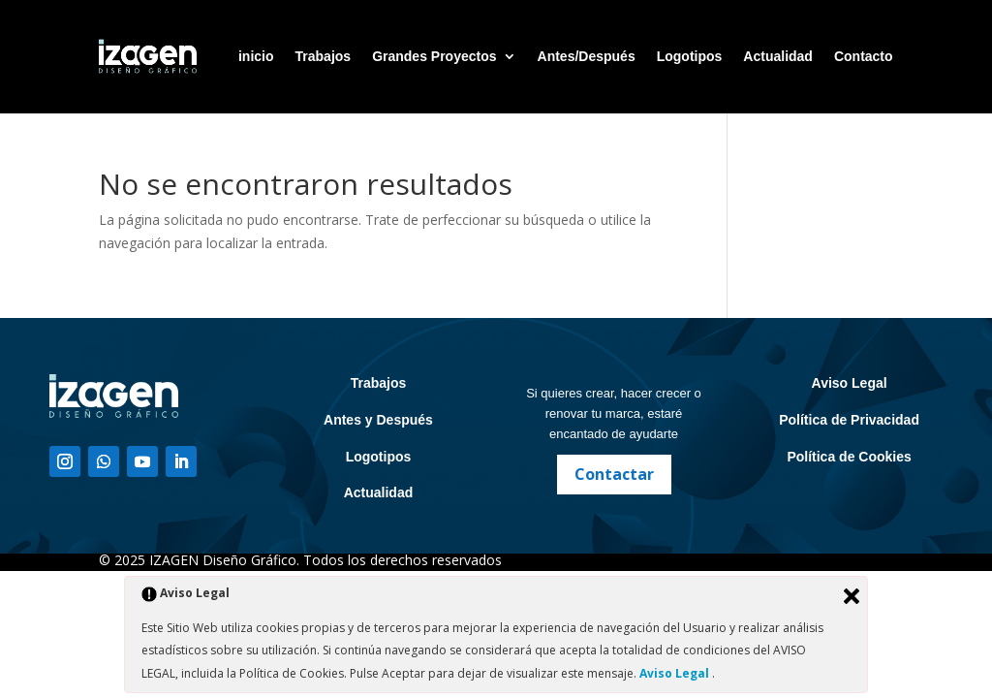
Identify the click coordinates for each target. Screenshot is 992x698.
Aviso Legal (849, 383)
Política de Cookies (849, 456)
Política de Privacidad (849, 420)
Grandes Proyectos (434, 56)
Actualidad (778, 56)
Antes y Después (378, 420)
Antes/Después (587, 56)
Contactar (614, 474)
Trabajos (323, 56)
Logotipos (690, 56)
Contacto (863, 56)
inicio (256, 56)
